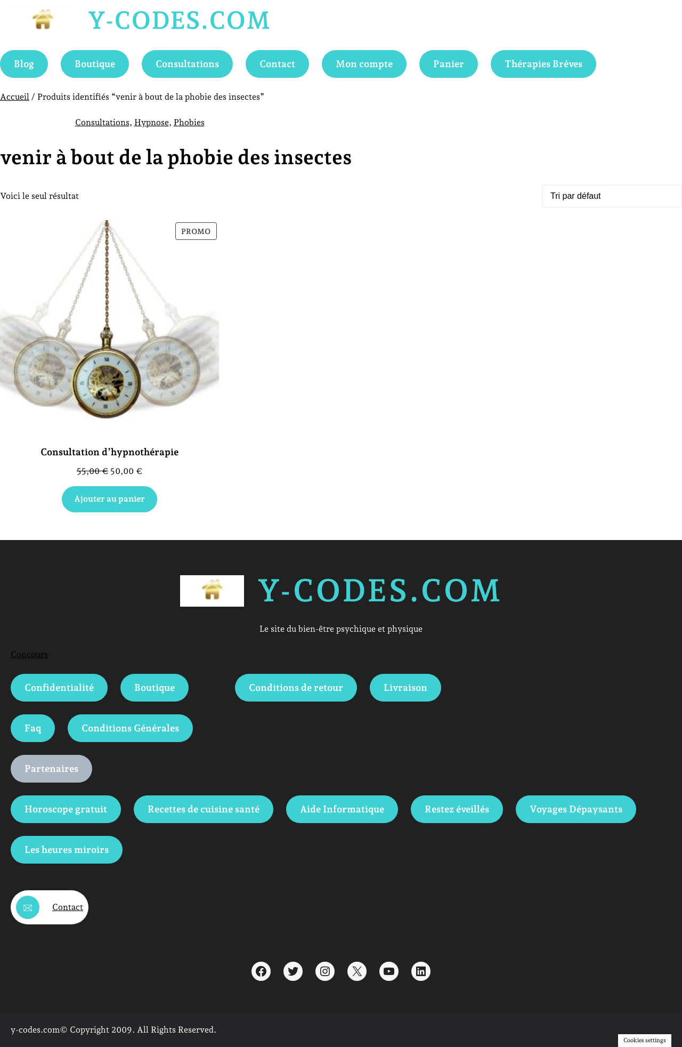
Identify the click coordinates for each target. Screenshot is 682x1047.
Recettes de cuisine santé (203, 809)
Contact (277, 63)
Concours (29, 654)
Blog (24, 63)
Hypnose (151, 122)
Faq (33, 728)
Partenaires (51, 768)
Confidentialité (59, 687)
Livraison (405, 687)
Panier (448, 63)
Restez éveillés (457, 809)
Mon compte (364, 63)
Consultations (187, 63)
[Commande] (612, 196)
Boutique (95, 63)
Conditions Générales (130, 728)
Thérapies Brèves (543, 63)
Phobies (189, 122)
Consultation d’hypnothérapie (109, 451)
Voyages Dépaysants (576, 809)
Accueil (14, 97)
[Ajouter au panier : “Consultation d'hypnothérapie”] (110, 499)
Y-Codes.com (179, 20)
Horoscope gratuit (66, 809)
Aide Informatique (342, 809)
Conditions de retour (296, 687)
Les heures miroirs (67, 849)
